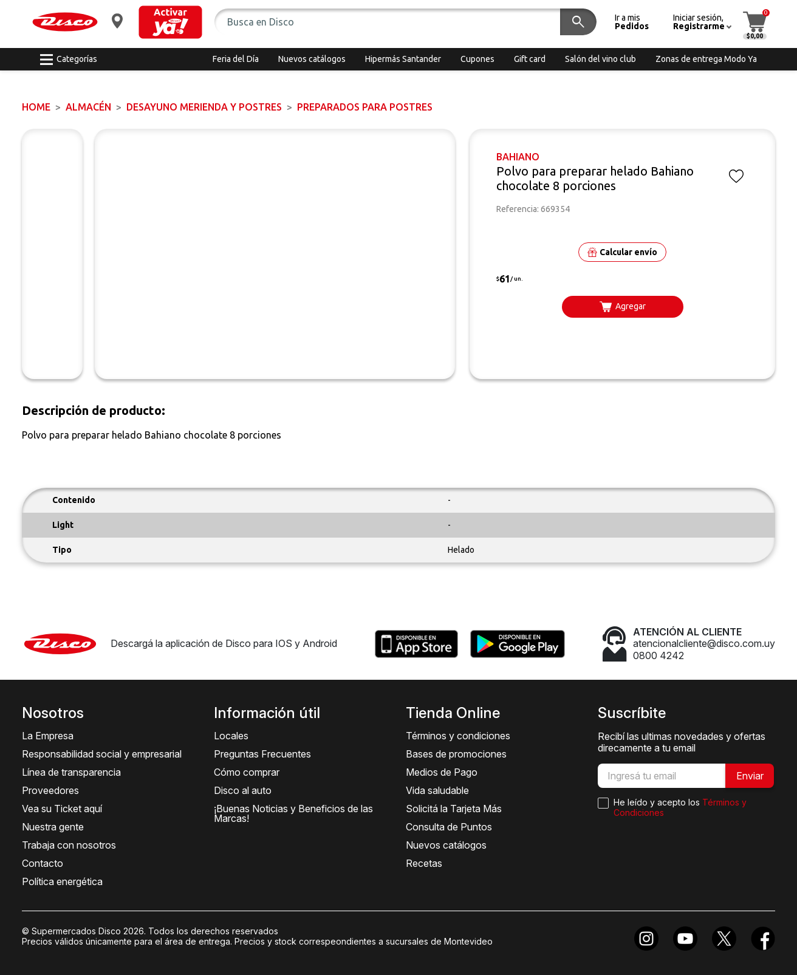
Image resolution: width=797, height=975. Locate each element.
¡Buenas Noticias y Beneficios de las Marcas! (293, 813)
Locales (231, 736)
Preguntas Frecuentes (262, 754)
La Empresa (48, 736)
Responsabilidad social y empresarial (102, 754)
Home (36, 106)
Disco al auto (243, 790)
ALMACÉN (88, 106)
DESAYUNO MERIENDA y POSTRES (204, 106)
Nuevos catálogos (446, 845)
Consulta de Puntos (449, 827)
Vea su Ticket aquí (62, 808)
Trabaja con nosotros (69, 845)
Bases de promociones (456, 754)
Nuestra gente (53, 827)
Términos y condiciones (458, 736)
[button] (170, 22)
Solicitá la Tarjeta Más (454, 808)
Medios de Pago (441, 772)
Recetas (424, 863)
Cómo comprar (246, 772)
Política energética (62, 881)
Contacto (42, 863)
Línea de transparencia (71, 772)
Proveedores (50, 790)
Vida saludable (437, 790)
